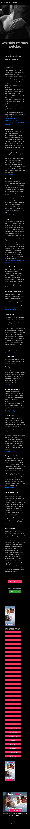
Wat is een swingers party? (13, 664)
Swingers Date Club (13, 732)
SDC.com (13, 655)
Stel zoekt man (13, 756)
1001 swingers (9, 287)
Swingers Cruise (13, 680)
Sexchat (13, 740)
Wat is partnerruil (13, 639)
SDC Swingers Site (10, 174)
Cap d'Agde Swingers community (14, 411)
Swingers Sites (13, 708)
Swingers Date (13, 651)
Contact (13, 720)
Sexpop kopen (13, 748)
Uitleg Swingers (13, 631)
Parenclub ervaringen (11, 451)
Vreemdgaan (13, 351)
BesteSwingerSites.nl (10, 214)
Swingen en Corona (13, 744)
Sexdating (13, 716)
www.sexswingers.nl (9, 2)
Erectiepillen (13, 700)
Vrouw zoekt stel (13, 752)
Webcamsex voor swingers (13, 712)
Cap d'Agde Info (9, 384)
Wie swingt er (13, 647)
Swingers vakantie (13, 676)
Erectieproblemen (13, 696)
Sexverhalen (13, 724)
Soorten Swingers (13, 635)
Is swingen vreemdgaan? (13, 643)
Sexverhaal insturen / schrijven (13, 728)
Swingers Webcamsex (15, 581)
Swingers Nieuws (13, 736)
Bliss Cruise (13, 684)
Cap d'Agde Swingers (13, 692)
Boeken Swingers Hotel (13, 688)
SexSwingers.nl (15, 591)
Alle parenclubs (13, 672)
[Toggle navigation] (26, 2)
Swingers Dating (9, 487)
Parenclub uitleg (13, 660)
